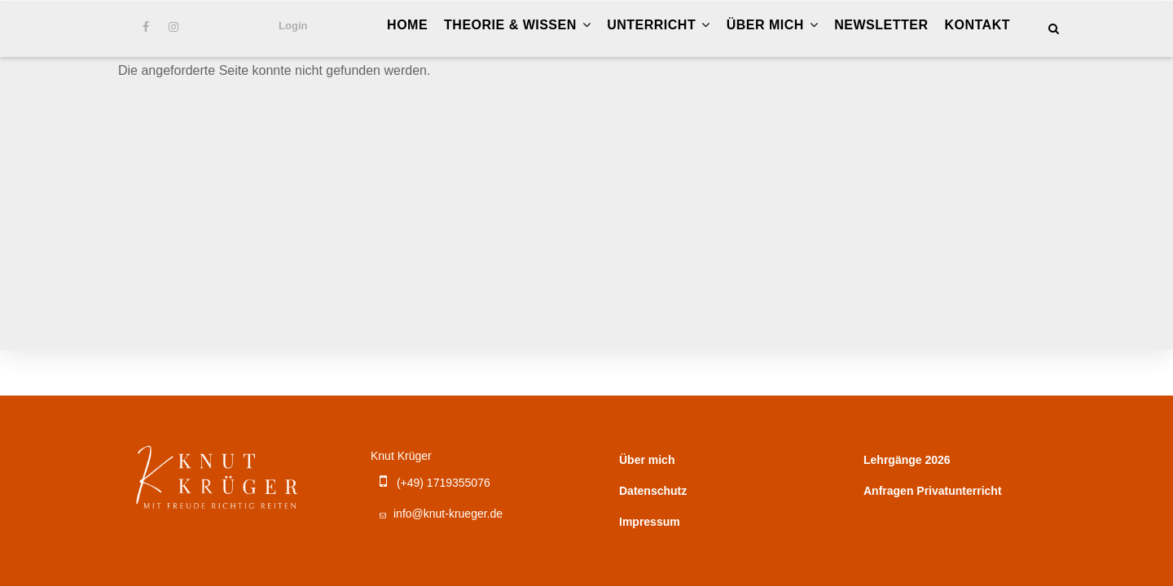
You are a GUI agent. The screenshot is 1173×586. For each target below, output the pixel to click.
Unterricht (658, 25)
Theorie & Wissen (517, 25)
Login (293, 26)
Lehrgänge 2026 (907, 459)
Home (407, 25)
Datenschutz (653, 490)
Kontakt (977, 25)
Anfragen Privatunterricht (932, 490)
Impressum (649, 521)
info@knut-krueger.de (439, 513)
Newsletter (881, 25)
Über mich (773, 25)
